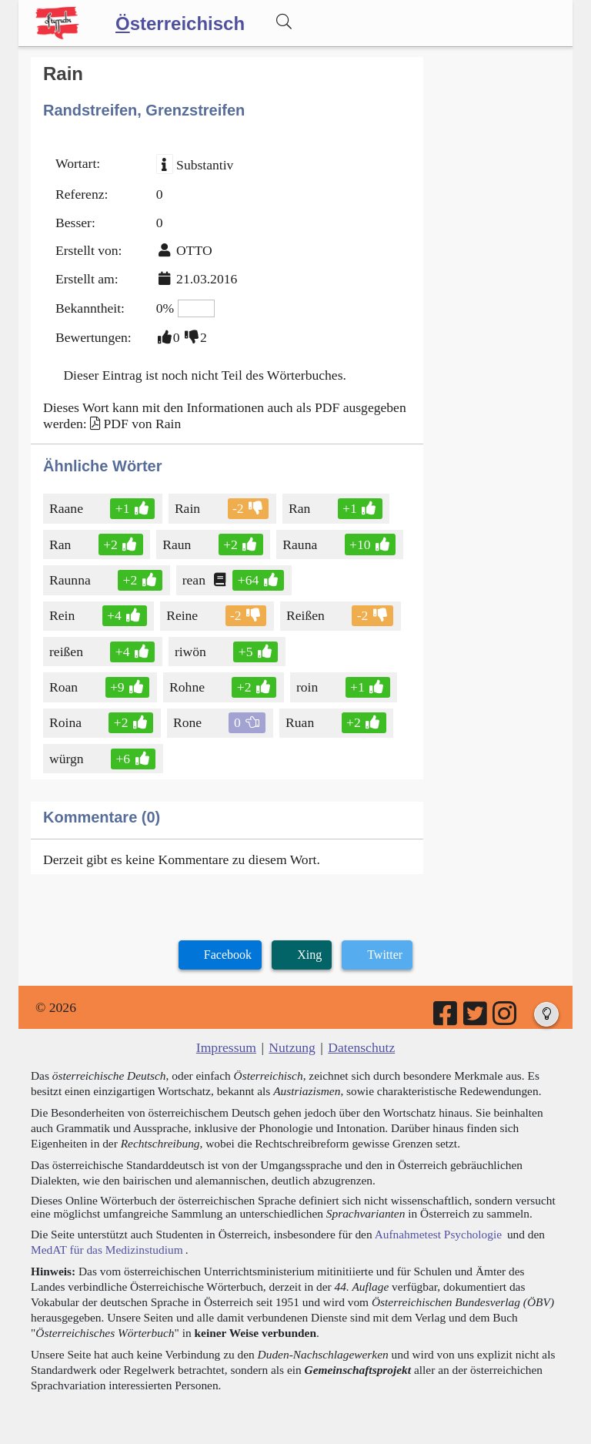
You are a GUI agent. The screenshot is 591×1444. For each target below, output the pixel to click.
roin (308, 687)
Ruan (300, 722)
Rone (188, 722)
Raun (177, 544)
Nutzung (292, 1047)
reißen (67, 651)
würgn (67, 758)
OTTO (194, 250)
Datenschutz (361, 1047)
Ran (300, 508)
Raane (67, 508)
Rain (188, 508)
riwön (192, 651)
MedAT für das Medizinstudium (107, 1249)
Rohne (188, 687)
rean (195, 580)
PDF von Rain (142, 423)
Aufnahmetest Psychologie (438, 1234)
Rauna (300, 544)
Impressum (226, 1047)
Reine (183, 615)
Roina (68, 722)
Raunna (71, 580)
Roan (64, 687)
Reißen (306, 615)
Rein (63, 615)
